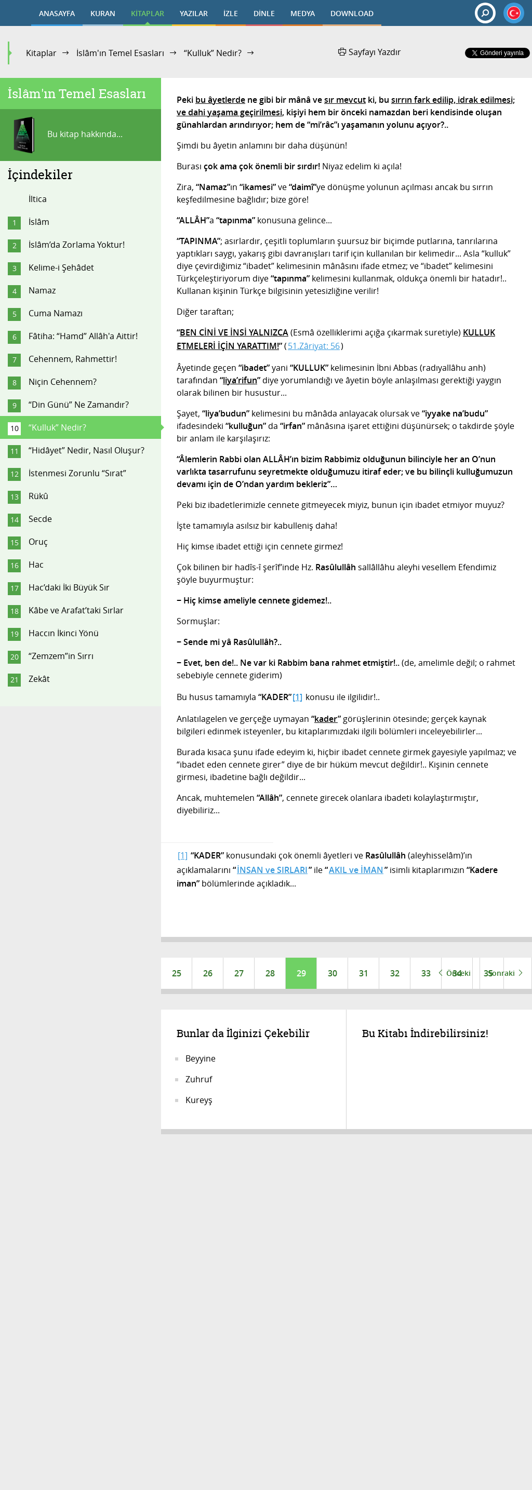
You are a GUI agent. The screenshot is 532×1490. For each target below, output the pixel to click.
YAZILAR (194, 13)
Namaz (42, 290)
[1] (183, 855)
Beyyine (200, 1058)
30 (332, 973)
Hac (36, 564)
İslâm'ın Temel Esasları (120, 53)
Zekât (39, 678)
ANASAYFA (57, 13)
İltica (38, 199)
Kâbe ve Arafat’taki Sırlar (76, 610)
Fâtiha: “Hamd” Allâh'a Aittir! (83, 336)
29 (301, 973)
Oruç (38, 541)
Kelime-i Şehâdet (61, 267)
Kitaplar (41, 53)
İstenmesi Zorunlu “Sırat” (77, 473)
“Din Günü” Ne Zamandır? (79, 404)
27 (239, 973)
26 (207, 973)
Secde (40, 519)
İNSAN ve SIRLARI (272, 870)
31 (363, 973)
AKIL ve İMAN (356, 870)
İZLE (230, 13)
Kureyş (198, 1100)
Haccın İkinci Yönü (64, 633)
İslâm (39, 221)
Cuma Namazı (56, 313)
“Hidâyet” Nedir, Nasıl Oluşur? (86, 450)
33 (426, 973)
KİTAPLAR (147, 13)
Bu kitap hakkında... (65, 135)
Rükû (38, 496)
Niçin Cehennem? (63, 381)
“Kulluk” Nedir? (213, 53)
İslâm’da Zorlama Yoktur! (77, 244)
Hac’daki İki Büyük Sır (69, 587)
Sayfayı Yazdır (369, 52)
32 (395, 973)
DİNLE (264, 13)
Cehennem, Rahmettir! (73, 359)
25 (176, 973)
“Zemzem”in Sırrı (61, 656)
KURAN (102, 13)
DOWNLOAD (352, 13)
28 (270, 973)
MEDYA (302, 13)
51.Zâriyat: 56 (314, 346)
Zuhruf (198, 1079)
